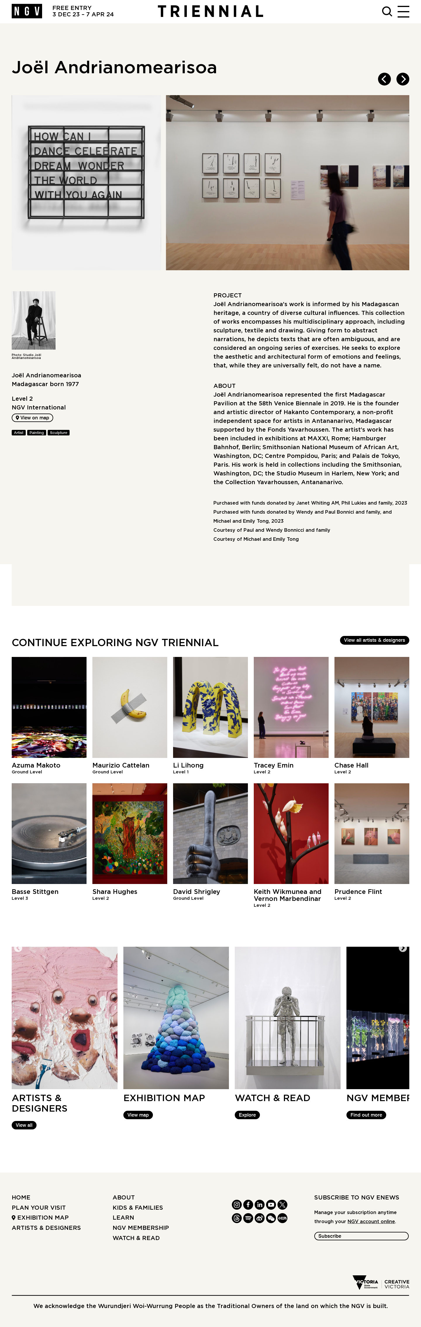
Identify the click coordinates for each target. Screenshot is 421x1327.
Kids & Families (138, 1208)
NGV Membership (141, 1228)
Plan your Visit (39, 1208)
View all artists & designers (374, 640)
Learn (123, 1218)
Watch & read (136, 1238)
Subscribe (329, 1236)
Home (21, 1198)
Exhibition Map (40, 1218)
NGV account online (371, 1222)
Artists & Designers (46, 1228)
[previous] (384, 79)
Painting (37, 433)
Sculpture (58, 433)
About (124, 1198)
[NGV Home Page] (27, 11)
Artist (18, 433)
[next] (402, 79)
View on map (33, 418)
